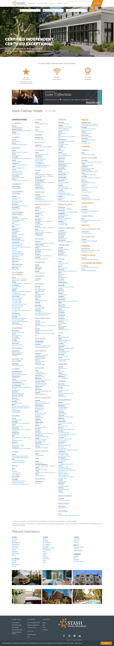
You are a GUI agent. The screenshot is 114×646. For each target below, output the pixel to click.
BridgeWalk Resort (16, 373)
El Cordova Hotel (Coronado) (19, 318)
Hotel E (14, 263)
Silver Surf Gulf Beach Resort (19, 374)
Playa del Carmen (79, 547)
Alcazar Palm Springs (17, 298)
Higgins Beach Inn (39, 188)
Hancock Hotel (39, 463)
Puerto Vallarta (78, 550)
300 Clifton (38, 269)
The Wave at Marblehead (41, 466)
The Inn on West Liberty (18, 445)
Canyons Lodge (62, 342)
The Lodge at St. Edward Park (65, 429)
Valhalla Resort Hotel (17, 440)
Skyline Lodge (38, 421)
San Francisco (47, 542)
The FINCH (61, 484)
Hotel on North (39, 224)
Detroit (14, 562)
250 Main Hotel (39, 185)
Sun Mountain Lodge (63, 489)
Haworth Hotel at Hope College (43, 249)
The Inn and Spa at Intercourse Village (68, 212)
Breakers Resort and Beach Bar (43, 255)
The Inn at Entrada (63, 356)
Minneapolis (15, 564)
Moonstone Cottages (17, 201)
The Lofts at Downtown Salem (66, 393)
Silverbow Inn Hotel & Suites (19, 144)
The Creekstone (16, 293)
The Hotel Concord (40, 322)
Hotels (51, 3)
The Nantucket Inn (40, 221)
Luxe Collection (16, 622)
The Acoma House (16, 335)
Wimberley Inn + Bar (63, 329)
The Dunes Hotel (16, 307)
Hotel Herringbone (63, 326)
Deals (66, 3)
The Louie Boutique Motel (65, 188)
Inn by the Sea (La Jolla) (18, 320)
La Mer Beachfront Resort (42, 347)
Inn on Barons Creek (63, 283)
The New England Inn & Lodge (43, 325)
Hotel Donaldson (39, 455)
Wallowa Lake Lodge (63, 172)
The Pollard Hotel (39, 308)
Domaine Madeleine (63, 459)
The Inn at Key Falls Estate (42, 436)
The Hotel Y (61, 492)
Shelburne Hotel (62, 481)
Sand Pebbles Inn (16, 202)
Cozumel (76, 549)
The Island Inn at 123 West (65, 423)
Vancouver (77, 539)
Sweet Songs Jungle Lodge (88, 140)
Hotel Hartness (62, 238)
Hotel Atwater (15, 279)
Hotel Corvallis (62, 147)
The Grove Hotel (16, 473)
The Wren (37, 304)
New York (15, 539)
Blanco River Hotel (63, 268)
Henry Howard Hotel (40, 159)
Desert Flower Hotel (40, 358)
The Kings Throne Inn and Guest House (45, 472)
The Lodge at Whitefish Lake (42, 313)
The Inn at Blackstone (63, 385)
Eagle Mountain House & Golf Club (44, 330)
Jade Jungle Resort (86, 143)
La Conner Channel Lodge (64, 439)
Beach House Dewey (17, 352)
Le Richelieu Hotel (39, 163)
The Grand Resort (39, 475)
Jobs (44, 625)
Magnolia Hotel (62, 169)
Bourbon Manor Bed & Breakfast (43, 146)
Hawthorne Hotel (39, 231)
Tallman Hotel (15, 269)
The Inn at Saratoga (40, 385)
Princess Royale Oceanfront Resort (44, 201)
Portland (45, 541)
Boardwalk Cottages (63, 454)
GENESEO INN (15, 209)
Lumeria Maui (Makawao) (18, 461)
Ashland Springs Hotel (63, 128)
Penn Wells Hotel (62, 223)
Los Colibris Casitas (86, 233)
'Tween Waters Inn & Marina (19, 381)
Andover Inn (38, 208)
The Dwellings (61, 345)
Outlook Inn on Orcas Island (65, 416)
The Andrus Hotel (39, 294)
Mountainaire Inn (39, 410)
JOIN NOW (97, 3)
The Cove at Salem (40, 232)
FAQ (28, 637)
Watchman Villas (62, 353)
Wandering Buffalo (40, 291)
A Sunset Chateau (16, 161)
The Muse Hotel (16, 309)
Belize (75, 558)
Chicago (14, 560)
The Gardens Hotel (17, 403)
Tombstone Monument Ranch (19, 165)
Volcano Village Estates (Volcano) (20, 456)
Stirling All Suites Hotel (87, 165)
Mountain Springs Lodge (64, 445)
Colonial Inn (38, 246)
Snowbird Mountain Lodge (42, 444)
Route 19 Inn (38, 424)
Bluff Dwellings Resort (64, 337)
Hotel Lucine (61, 291)
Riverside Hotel (16, 390)
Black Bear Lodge (16, 266)
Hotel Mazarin (38, 162)
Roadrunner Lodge (40, 364)
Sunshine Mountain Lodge (88, 154)
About (44, 622)
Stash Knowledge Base (33, 625)
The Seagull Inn (16, 231)
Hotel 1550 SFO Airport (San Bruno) (21, 247)
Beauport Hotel (39, 215)
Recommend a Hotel (17, 630)
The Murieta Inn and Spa (18, 240)
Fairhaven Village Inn (63, 407)
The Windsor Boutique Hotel (42, 403)
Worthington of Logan (40, 469)
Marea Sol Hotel (16, 259)
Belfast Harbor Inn (39, 174)
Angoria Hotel (61, 313)
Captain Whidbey (62, 413)
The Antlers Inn (62, 298)
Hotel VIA (14, 250)
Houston (45, 557)
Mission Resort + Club (17, 396)
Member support (31, 634)
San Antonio (61, 315)
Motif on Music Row (63, 255)
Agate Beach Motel (63, 187)
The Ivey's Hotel (39, 417)
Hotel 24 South (62, 396)
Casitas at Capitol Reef (64, 359)
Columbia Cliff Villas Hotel (64, 163)
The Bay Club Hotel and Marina (20, 321)
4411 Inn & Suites (39, 139)
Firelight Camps (39, 372)
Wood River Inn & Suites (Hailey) (20, 484)
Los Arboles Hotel (16, 302)
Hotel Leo (60, 410)
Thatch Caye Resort (86, 130)
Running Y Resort (62, 176)
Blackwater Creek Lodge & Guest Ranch (68, 515)
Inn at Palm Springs (17, 301)
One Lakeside (15, 478)
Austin (45, 555)
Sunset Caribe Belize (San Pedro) (89, 125)
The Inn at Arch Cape (63, 124)
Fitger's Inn (38, 266)
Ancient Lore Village (63, 249)
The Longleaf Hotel (40, 441)
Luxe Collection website (71, 521)
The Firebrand (38, 312)
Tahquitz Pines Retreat (18, 291)
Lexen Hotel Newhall (17, 324)
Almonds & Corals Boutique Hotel (90, 211)
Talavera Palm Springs (17, 305)
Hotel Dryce (61, 280)
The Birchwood (16, 412)
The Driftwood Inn (16, 141)
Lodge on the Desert (17, 171)
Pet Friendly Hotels (17, 625)
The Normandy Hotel (17, 365)
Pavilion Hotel (15, 280)
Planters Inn (15, 443)
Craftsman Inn (15, 222)
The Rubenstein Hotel (40, 167)
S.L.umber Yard (16, 341)
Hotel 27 (37, 280)
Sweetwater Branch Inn (18, 393)
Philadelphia (15, 544)
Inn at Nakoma (16, 225)
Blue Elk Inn (61, 443)
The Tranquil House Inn (41, 427)
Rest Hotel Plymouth (17, 237)
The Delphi (14, 288)
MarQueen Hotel (62, 472)
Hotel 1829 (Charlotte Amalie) (89, 270)
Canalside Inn (15, 355)
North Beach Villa (16, 315)
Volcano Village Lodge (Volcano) (20, 457)
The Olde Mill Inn (39, 342)
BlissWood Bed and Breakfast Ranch (67, 271)
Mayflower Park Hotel (63, 473)
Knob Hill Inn (15, 482)
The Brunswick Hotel (40, 179)
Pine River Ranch (62, 448)
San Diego (46, 546)
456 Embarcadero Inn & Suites (19, 206)
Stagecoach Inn (62, 310)
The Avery (14, 471)
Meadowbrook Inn (39, 408)
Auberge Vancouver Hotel (87, 182)
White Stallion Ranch (17, 174)
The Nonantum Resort (41, 182)
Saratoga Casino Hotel (41, 383)
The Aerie (37, 430)
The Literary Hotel (39, 131)
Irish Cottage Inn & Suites (41, 124)
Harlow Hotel (61, 191)
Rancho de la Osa (16, 155)
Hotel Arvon (38, 297)
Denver (45, 553)
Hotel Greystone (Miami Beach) (20, 406)
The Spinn (60, 184)
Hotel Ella (60, 265)
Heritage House (16, 134)
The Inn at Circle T (63, 295)
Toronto (76, 542)
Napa (13, 226)
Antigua (76, 556)
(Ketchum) (21, 482)
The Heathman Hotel (63, 432)
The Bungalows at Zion (64, 351)
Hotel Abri (14, 248)
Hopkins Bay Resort (86, 133)
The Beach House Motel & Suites (43, 433)
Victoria (76, 541)
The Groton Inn (39, 218)
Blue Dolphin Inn (16, 198)
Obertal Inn (61, 446)
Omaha (14, 566)
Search (92, 10)
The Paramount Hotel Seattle (65, 476)
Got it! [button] (106, 643)
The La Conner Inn (63, 440)
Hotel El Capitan (62, 323)
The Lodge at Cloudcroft (41, 355)
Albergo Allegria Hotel (40, 394)
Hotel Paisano (61, 304)
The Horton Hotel (39, 414)
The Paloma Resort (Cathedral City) (21, 310)
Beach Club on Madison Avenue (43, 346)
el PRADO (14, 234)
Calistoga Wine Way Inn (18, 220)
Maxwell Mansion (62, 507)
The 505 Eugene (62, 154)
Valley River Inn (62, 157)
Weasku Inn (61, 160)
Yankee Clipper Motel (40, 176)
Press (44, 627)
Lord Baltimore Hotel (40, 196)
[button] (30, 158)
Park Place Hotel (39, 199)
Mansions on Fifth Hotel (64, 218)
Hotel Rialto (84, 190)
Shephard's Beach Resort (18, 384)
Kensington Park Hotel (17, 253)
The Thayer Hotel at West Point (43, 391)
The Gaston (61, 274)
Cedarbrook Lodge (63, 467)
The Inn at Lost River (63, 500)
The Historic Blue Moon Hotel (42, 380)
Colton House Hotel (63, 263)
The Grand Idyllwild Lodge (18, 294)
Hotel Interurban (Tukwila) (64, 469)
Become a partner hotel (33, 622)
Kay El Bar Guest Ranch (18, 177)
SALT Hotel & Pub (62, 426)
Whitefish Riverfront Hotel (41, 315)
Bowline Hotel (61, 133)
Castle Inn (14, 199)
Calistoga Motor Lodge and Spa (20, 218)
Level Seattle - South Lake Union (66, 470)
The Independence (63, 166)
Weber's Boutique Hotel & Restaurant (44, 243)
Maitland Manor (62, 461)
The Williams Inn (39, 235)
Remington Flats (16, 338)
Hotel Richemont (62, 232)
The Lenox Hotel (39, 212)
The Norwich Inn (62, 368)
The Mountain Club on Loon (42, 333)
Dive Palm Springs (16, 299)
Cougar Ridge (61, 361)
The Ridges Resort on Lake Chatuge (21, 448)
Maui (44, 562)
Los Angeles (46, 544)
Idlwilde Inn (38, 388)
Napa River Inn (15, 228)
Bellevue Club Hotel (63, 404)
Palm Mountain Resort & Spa (19, 304)
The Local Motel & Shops (64, 155)
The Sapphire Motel (40, 289)
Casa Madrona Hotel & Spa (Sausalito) (17, 244)
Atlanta (14, 550)
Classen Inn (38, 483)
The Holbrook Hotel (63, 390)
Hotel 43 (14, 470)
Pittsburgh (15, 546)
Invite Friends (15, 627)
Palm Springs (47, 550)
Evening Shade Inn (16, 188)
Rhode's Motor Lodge (40, 413)
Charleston (15, 548)
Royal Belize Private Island (88, 129)
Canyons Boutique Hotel (64, 340)
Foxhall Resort (15, 434)
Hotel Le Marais (39, 160)
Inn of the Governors (40, 361)
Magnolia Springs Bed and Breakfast (21, 130)
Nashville (14, 551)
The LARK (37, 288)
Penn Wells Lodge (62, 224)
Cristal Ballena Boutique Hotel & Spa (90, 220)
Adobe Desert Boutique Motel (66, 348)
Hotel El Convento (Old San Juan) (89, 259)
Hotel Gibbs (61, 317)
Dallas (44, 560)
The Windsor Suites (63, 215)
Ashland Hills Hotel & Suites (65, 127)
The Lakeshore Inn (63, 179)
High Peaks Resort (39, 377)
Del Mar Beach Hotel (17, 283)
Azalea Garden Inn (39, 406)
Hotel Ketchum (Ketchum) (18, 481)
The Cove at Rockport (40, 227)
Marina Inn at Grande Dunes (65, 241)
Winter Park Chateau (17, 345)
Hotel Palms (15, 377)
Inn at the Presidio (16, 252)
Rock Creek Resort (40, 307)
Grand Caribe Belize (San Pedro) (89, 124)
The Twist (14, 312)
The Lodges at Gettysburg (65, 209)
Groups (59, 3)
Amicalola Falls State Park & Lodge (21, 429)
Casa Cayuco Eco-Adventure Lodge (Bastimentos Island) (90, 251)
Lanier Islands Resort (17, 426)
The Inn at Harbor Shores (41, 259)
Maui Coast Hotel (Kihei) (18, 462)
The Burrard (84, 184)
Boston (14, 541)
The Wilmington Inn (63, 378)
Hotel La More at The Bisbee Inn (20, 152)
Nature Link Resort (40, 273)
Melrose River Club (63, 320)
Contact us (45, 630)
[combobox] (30, 10)
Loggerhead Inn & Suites (41, 447)
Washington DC (16, 542)
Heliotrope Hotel (62, 409)
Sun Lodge (61, 371)
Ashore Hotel (61, 198)
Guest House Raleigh (40, 440)
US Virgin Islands (79, 561)
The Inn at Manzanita (63, 182)
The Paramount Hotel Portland (66, 195)
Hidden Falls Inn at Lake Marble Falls (67, 301)
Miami (14, 555)
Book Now (31, 3)
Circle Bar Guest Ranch (41, 300)
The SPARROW (16, 474)
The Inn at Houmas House (42, 154)
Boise (44, 551)
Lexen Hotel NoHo (16, 286)
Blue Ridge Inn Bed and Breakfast (20, 423)
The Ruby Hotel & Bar (63, 307)
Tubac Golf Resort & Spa (18, 168)
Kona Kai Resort (16, 400)
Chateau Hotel (38, 157)
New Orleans (16, 553)
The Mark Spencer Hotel (64, 193)
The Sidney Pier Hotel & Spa (88, 174)
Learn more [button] (78, 643)
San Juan (76, 559)
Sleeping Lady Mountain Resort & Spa (68, 450)
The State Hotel (62, 478)
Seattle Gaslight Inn (63, 475)
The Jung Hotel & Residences (42, 165)
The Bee (60, 388)
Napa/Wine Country (49, 548)
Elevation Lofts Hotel (40, 402)
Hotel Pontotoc (62, 252)
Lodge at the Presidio (17, 255)
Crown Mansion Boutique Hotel (89, 171)
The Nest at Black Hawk (18, 332)
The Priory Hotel (62, 220)
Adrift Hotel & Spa (62, 453)
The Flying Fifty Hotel (17, 127)
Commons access (31, 627)
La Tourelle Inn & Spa (40, 373)
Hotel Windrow (62, 420)
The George (61, 235)
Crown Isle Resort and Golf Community (91, 162)
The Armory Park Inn (17, 172)
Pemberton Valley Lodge (87, 168)
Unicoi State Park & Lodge (18, 437)
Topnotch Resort (62, 374)
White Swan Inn (16, 256)
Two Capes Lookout (63, 144)
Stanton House (62, 277)
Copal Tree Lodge (86, 136)
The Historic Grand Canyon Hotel (20, 180)
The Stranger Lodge (63, 201)
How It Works (42, 3)
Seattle (45, 539)
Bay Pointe (38, 252)
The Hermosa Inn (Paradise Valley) (21, 158)
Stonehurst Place (16, 420)
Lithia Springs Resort (63, 130)
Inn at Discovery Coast (64, 456)
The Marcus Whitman (63, 486)
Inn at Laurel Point (86, 192)
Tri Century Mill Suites (86, 199)
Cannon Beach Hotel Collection (66, 141)
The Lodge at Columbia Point (65, 464)
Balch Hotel (61, 150)
